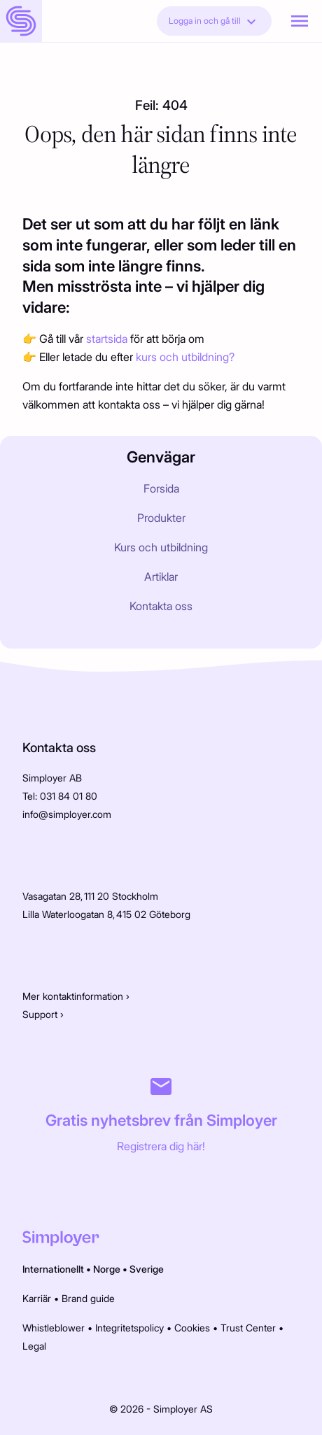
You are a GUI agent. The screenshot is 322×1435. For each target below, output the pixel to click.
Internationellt (53, 1269)
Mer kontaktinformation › (76, 996)
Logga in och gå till (214, 21)
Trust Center (248, 1328)
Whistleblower (53, 1328)
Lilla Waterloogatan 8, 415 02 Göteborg (107, 914)
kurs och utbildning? (185, 357)
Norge (106, 1269)
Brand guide (88, 1298)
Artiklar (161, 577)
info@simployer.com (66, 814)
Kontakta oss (161, 606)
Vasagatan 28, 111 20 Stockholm (90, 896)
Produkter (161, 518)
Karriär (36, 1298)
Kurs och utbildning (161, 547)
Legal (34, 1346)
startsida (108, 339)
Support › (43, 1014)
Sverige (147, 1269)
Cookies (192, 1328)
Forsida (161, 488)
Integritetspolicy (129, 1328)
